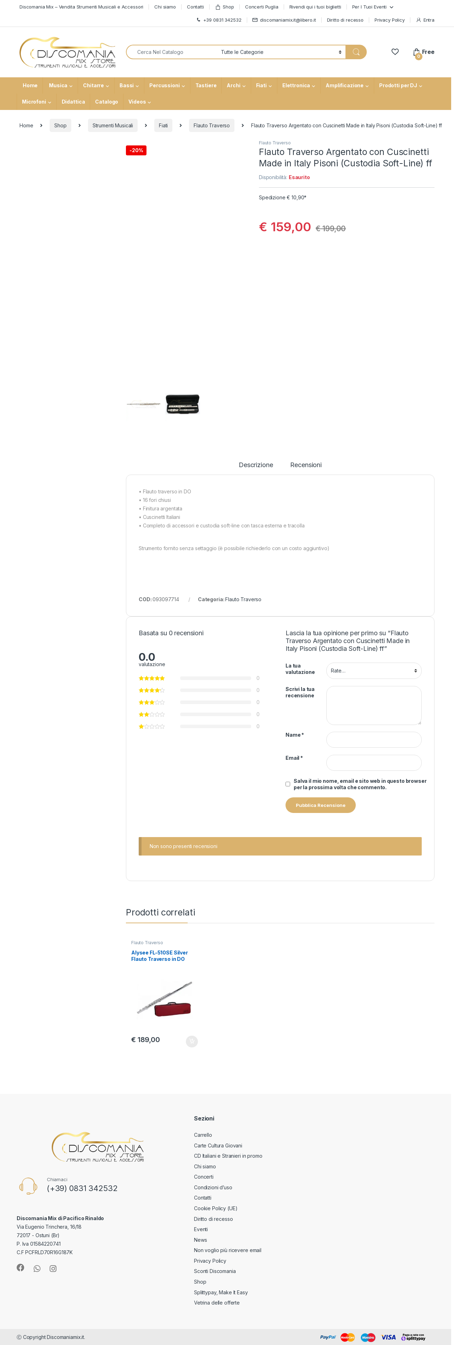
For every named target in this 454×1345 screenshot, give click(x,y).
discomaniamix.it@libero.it (284, 20)
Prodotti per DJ (398, 85)
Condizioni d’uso (213, 1187)
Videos (137, 102)
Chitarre (93, 85)
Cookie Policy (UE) (215, 1208)
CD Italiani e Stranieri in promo (228, 1156)
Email (294, 758)
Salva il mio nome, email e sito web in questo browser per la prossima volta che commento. (360, 784)
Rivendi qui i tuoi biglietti (315, 7)
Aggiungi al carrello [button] (192, 1042)
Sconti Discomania (215, 1271)
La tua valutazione (300, 669)
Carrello (203, 1135)
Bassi (127, 85)
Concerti (204, 1177)
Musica (57, 85)
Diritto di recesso (345, 20)
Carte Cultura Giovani (218, 1145)
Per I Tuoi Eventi (369, 7)
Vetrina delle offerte (217, 1303)
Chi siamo (165, 7)
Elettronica (296, 85)
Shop (224, 7)
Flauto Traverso (212, 125)
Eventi (201, 1229)
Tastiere (206, 85)
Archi (233, 85)
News (200, 1240)
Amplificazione (345, 85)
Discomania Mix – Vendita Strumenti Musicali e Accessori (81, 7)
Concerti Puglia (261, 7)
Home (30, 85)
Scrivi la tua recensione (300, 692)
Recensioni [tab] (306, 465)
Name (295, 735)
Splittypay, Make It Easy (221, 1292)
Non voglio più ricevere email (227, 1250)
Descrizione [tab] (256, 465)
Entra (425, 20)
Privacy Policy (390, 20)
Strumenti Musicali (113, 125)
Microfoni (34, 102)
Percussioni (164, 85)
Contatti (195, 7)
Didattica (73, 102)
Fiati (261, 85)
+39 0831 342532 (218, 20)
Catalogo (106, 102)
